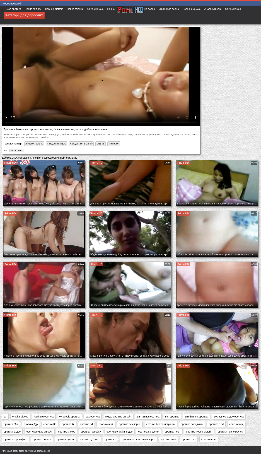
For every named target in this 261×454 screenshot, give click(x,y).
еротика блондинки (192, 424)
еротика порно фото (15, 439)
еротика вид (236, 424)
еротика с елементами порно (138, 439)
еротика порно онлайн (199, 431)
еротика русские (89, 439)
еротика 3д (50, 424)
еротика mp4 (105, 424)
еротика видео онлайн (39, 431)
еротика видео (12, 431)
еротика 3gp (31, 424)
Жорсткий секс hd (34, 144)
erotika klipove (20, 416)
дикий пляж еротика (196, 416)
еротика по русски (148, 431)
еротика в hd (216, 424)
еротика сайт (168, 439)
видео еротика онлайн (118, 416)
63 (5, 416)
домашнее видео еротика (229, 416)
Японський (113, 144)
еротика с (110, 439)
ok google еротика (69, 416)
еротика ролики (42, 439)
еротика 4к (68, 424)
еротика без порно (130, 424)
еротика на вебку (91, 431)
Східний (100, 144)
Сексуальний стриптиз (81, 144)
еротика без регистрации (160, 424)
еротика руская (65, 439)
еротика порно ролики (230, 431)
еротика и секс (66, 431)
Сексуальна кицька (56, 144)
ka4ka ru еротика (44, 416)
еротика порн (172, 431)
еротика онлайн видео (119, 431)
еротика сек (188, 439)
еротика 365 (11, 424)
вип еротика (16, 150)
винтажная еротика (148, 416)
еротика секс (208, 439)
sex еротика (93, 416)
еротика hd (86, 424)
